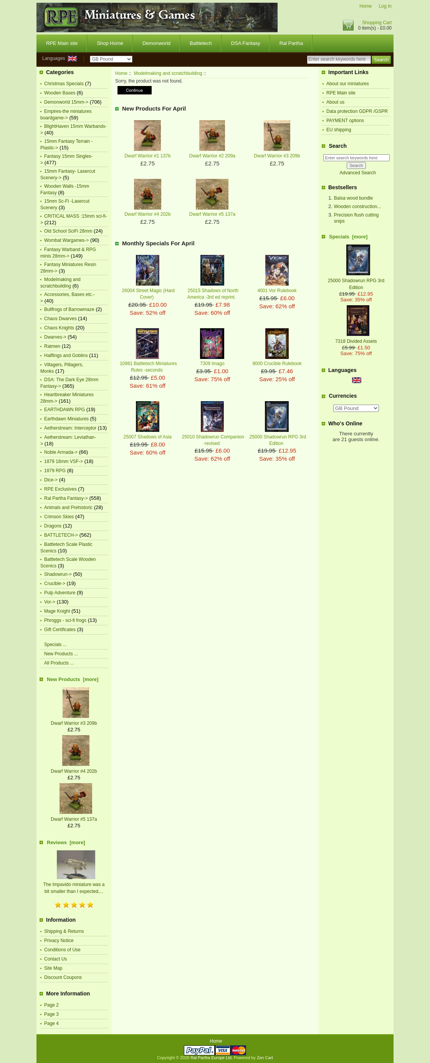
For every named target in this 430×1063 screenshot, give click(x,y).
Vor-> (49, 602)
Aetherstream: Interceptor (70, 428)
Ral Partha (291, 43)
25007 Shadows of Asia (148, 437)
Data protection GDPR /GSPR (357, 111)
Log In (385, 6)
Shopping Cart (377, 22)
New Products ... (61, 653)
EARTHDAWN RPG (64, 409)
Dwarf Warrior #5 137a (212, 214)
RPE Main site (62, 43)
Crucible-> (54, 583)
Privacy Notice (59, 940)
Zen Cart (265, 1057)
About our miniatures (347, 83)
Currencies (343, 396)
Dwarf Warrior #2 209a (212, 156)
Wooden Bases (59, 93)
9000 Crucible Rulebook (276, 363)
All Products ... (59, 663)
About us (335, 102)
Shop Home (110, 43)
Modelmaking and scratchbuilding (168, 73)
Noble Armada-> (61, 452)
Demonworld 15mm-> (66, 102)
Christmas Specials (64, 83)
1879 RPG (55, 470)
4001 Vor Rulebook (276, 290)
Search (338, 146)
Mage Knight (57, 611)
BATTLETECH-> (61, 535)
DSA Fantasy (245, 43)
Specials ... (55, 644)
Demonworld (156, 43)
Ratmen (52, 346)
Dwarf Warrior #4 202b (147, 214)
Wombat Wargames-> (66, 240)
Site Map (53, 968)
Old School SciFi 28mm (68, 231)
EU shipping (338, 129)
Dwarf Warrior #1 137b (147, 156)
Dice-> (51, 480)
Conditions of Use (62, 949)
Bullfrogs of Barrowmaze (69, 309)
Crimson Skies (59, 516)
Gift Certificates (60, 629)
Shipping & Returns (64, 931)
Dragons (52, 526)
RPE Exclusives (60, 489)
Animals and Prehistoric (68, 507)
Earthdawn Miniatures (66, 419)
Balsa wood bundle (353, 198)
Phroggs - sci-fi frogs (65, 620)
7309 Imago (212, 363)
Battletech (201, 43)
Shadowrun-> (58, 574)
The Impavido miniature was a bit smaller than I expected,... (73, 884)
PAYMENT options (345, 120)
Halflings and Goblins (66, 355)
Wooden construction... (357, 206)
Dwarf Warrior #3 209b (277, 156)
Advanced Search (357, 172)
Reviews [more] (66, 842)
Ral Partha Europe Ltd (211, 1057)
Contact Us (55, 959)
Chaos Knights (59, 328)
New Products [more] (72, 679)
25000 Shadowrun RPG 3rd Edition (356, 280)
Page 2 (51, 1005)
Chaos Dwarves (60, 318)
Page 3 (51, 1014)
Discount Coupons (63, 977)
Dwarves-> (55, 337)
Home (365, 6)
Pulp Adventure (59, 592)
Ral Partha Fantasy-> (66, 498)
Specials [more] (348, 237)
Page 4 (51, 1023)
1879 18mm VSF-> (63, 461)
